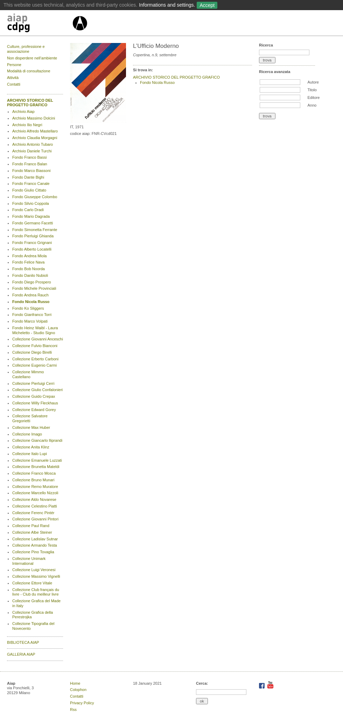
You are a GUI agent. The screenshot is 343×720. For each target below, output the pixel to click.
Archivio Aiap (23, 111)
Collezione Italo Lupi (29, 454)
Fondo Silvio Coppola (30, 203)
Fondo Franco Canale (30, 183)
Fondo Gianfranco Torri (31, 314)
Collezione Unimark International (29, 561)
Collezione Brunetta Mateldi (35, 467)
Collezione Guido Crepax (33, 396)
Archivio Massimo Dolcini (33, 118)
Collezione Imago (27, 434)
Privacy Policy (82, 703)
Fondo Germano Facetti (32, 223)
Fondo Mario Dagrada (31, 216)
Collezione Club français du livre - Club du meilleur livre (35, 592)
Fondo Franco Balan (29, 164)
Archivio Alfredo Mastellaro (35, 131)
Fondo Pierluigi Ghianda (33, 236)
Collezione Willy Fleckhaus (35, 403)
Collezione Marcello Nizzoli (35, 493)
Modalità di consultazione (28, 71)
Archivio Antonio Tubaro (32, 144)
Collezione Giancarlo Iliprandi (37, 440)
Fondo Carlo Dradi (28, 210)
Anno (311, 105)
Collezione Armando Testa (34, 545)
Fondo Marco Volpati (30, 321)
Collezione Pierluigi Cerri (33, 383)
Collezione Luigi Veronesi (34, 570)
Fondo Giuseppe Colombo (34, 197)
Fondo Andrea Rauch (30, 295)
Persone (14, 65)
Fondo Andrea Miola (29, 256)
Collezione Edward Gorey (34, 410)
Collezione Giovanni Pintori (35, 519)
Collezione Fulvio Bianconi (34, 346)
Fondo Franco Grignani (32, 242)
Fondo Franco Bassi (29, 157)
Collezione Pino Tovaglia (33, 552)
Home (75, 683)
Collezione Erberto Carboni (35, 359)
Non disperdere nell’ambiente (32, 58)
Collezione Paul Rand (30, 526)
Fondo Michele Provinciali (34, 288)
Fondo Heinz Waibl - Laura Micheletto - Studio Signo (35, 330)
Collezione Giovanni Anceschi (37, 339)
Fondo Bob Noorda (28, 269)
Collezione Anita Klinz (30, 447)
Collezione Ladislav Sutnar (35, 539)
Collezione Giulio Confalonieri (37, 390)
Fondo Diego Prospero (31, 282)
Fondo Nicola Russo (30, 302)
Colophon (78, 689)
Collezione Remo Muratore (35, 486)
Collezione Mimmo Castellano (28, 374)
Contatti (13, 84)
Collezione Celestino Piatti (34, 506)
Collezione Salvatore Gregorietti (30, 418)
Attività (13, 77)
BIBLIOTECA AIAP (23, 642)
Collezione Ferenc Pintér (33, 513)
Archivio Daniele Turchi (32, 151)
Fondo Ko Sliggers (28, 308)
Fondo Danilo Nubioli (30, 275)
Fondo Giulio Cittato (29, 190)
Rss (73, 709)
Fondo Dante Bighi (28, 177)
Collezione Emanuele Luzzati (37, 460)
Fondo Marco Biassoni (31, 170)
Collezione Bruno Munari (33, 480)
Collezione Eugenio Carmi (34, 365)
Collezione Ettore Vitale (32, 583)
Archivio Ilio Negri (27, 125)
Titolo (312, 90)
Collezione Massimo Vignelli (36, 576)
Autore (312, 82)
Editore (313, 97)
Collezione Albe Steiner (32, 532)
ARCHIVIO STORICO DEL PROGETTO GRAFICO (30, 102)
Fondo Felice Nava (28, 262)
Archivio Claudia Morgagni (34, 138)
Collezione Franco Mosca (34, 473)
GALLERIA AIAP (21, 654)
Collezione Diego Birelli (32, 352)
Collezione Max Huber (31, 427)
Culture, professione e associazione (26, 48)
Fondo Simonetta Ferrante (34, 230)
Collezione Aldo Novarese (34, 499)
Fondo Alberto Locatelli (31, 249)
